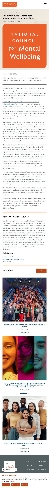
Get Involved (30, 469)
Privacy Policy (42, 469)
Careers (40, 465)
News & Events (12, 12)
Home (4, 12)
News (19, 12)
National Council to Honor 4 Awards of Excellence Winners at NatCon (24, 327)
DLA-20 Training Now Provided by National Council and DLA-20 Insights (24, 446)
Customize (15, 485)
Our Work (29, 465)
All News (41, 271)
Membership (42, 461)
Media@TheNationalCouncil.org (13, 259)
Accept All (6, 485)
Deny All (24, 485)
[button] (9, 469)
